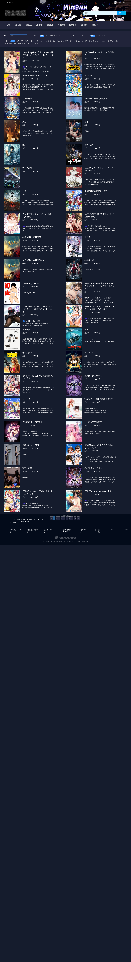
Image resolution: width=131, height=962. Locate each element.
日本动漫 (61, 25)
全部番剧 (10, 2)
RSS (126, 530)
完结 (103, 36)
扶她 (15, 43)
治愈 (103, 41)
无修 (111, 41)
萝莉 (98, 41)
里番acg (28, 25)
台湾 (55, 36)
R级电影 (84, 25)
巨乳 (10, 43)
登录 (120, 2)
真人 (62, 41)
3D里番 (39, 25)
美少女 (31, 41)
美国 (59, 36)
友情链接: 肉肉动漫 (15, 530)
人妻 (27, 43)
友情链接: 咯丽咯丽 (32, 530)
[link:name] (13, 522)
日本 (64, 36)
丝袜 (116, 41)
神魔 (49, 41)
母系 (23, 43)
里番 (19, 43)
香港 (51, 36)
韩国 (68, 36)
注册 (124, 2)
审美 (107, 41)
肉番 (75, 41)
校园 (36, 41)
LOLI (45, 41)
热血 (17, 41)
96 (75, 518)
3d (82, 41)
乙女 (94, 41)
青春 (66, 41)
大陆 (47, 36)
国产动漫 (72, 25)
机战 (53, 41)
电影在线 (94, 25)
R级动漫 (17, 25)
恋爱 (26, 41)
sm (79, 41)
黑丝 (6, 43)
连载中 (98, 36)
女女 (32, 43)
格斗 (22, 41)
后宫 (90, 41)
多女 (36, 43)
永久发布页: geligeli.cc (48, 530)
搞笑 (40, 41)
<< (51, 518)
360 (112, 530)
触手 (86, 41)
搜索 (119, 13)
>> (78, 518)
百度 (99, 530)
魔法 (71, 41)
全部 (41, 36)
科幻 (58, 41)
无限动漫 (49, 25)
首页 (8, 25)
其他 (72, 36)
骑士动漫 (15, 13)
